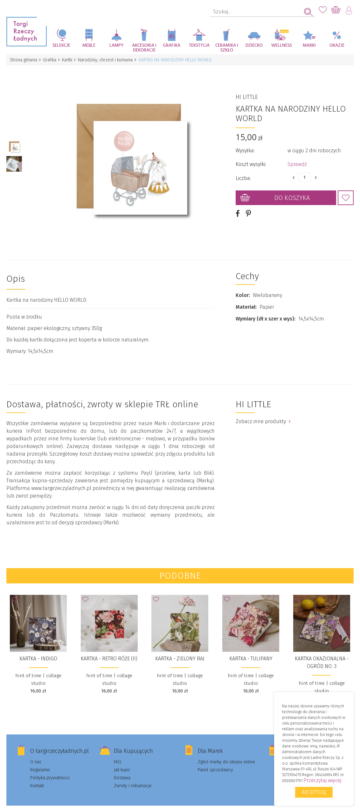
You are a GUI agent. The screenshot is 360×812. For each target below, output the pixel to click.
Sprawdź (297, 161)
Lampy (116, 45)
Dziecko (254, 45)
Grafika (171, 45)
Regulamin (40, 762)
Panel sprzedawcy (215, 762)
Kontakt (37, 778)
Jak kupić (122, 762)
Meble (88, 45)
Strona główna (24, 60)
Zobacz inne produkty (263, 414)
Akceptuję (314, 792)
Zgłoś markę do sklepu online (226, 754)
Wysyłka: (245, 147)
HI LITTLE (247, 93)
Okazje (336, 45)
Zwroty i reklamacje (133, 778)
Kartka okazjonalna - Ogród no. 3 (322, 655)
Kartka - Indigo (38, 651)
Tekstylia (199, 45)
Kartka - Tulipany (251, 651)
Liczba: (243, 175)
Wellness (281, 45)
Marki (309, 45)
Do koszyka (292, 194)
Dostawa (122, 770)
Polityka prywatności (50, 770)
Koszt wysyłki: (251, 161)
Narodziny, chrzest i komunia (108, 60)
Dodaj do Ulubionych (346, 194)
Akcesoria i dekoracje (144, 47)
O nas (35, 754)
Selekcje (61, 45)
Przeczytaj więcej (322, 780)
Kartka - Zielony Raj (179, 651)
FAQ (117, 754)
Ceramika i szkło (226, 47)
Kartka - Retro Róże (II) (109, 651)
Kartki (69, 60)
